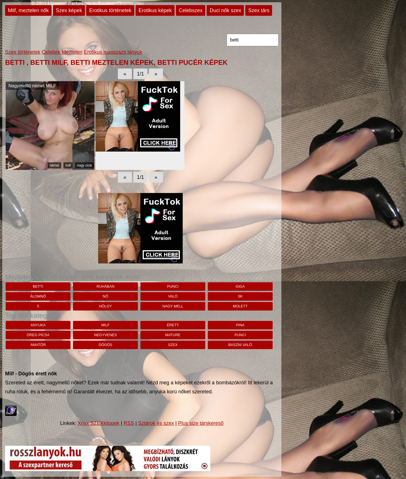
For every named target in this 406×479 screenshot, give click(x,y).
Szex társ (258, 10)
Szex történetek (22, 52)
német (54, 165)
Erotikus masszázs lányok (113, 52)
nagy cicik (84, 165)
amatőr (38, 345)
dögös (105, 345)
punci (172, 286)
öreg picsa (38, 335)
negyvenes (105, 335)
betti (38, 286)
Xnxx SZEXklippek (98, 423)
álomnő (38, 296)
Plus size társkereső (201, 423)
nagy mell (172, 306)
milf (68, 165)
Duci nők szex (225, 10)
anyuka (37, 325)
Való (173, 296)
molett (240, 306)
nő (105, 296)
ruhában (105, 286)
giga (240, 286)
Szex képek (69, 10)
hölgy (105, 306)
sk (240, 296)
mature (172, 335)
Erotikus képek (155, 10)
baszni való (240, 345)
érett (173, 325)
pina (240, 325)
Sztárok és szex (156, 423)
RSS (128, 423)
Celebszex (190, 10)
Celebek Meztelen (62, 52)
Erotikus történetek (110, 10)
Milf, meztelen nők (28, 10)
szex (173, 345)
